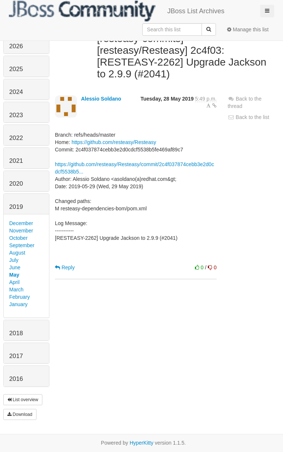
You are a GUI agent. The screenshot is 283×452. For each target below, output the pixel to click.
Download (19, 414)
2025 (16, 69)
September (21, 245)
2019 (16, 206)
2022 (16, 137)
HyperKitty (142, 443)
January (18, 304)
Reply (65, 267)
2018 (16, 333)
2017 (16, 356)
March (16, 289)
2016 (16, 378)
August (17, 253)
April (14, 282)
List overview (22, 399)
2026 (16, 46)
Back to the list (248, 117)
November (21, 231)
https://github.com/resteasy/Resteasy (113, 142)
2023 (16, 115)
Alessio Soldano (101, 99)
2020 (16, 183)
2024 (16, 91)
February (19, 297)
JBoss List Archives (116, 11)
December (21, 223)
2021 (16, 160)
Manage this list (248, 29)
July (13, 260)
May (14, 275)
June (14, 267)
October (18, 238)
